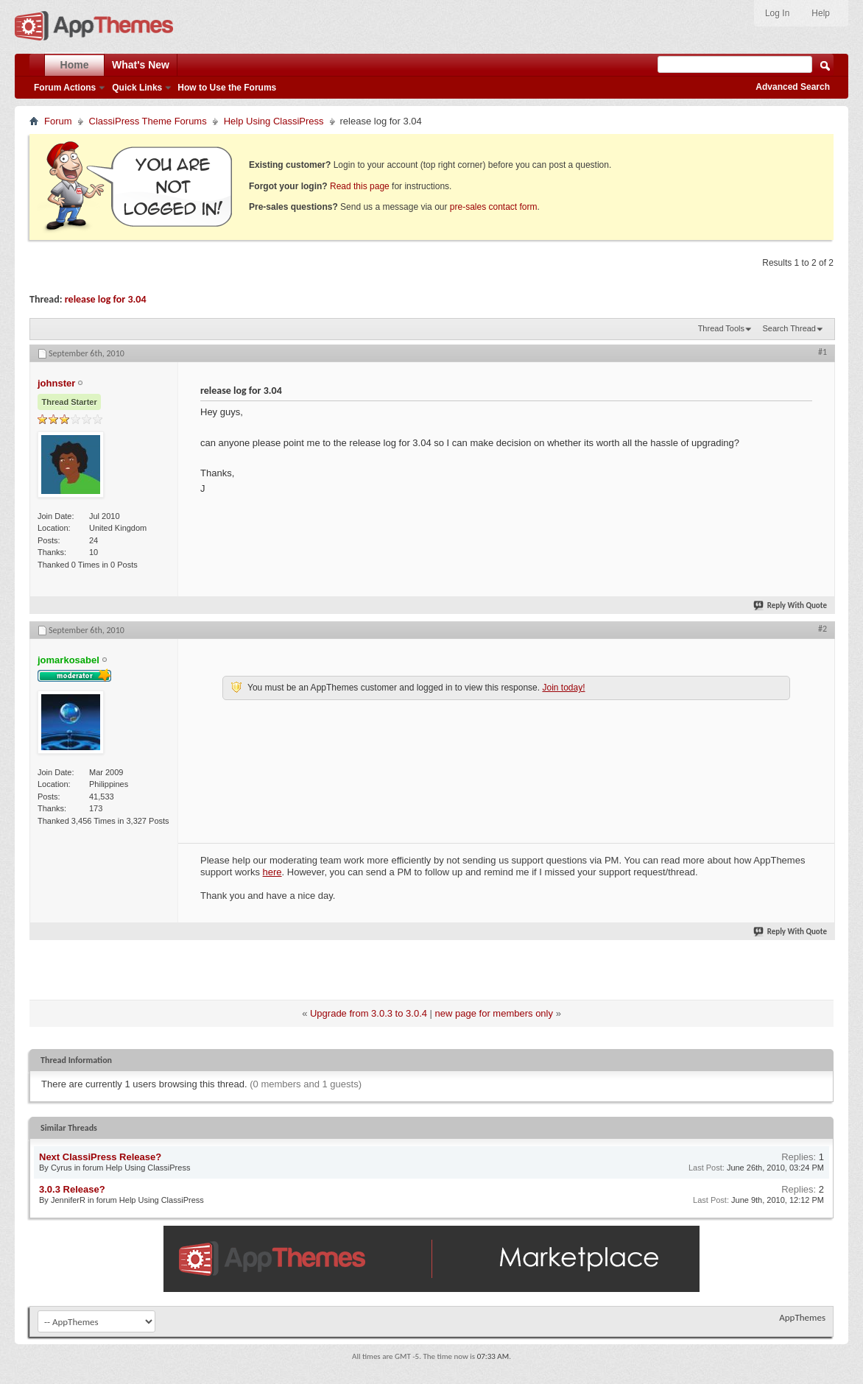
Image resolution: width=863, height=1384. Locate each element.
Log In (777, 13)
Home (74, 65)
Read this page (360, 186)
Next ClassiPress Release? (100, 1156)
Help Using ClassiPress (274, 121)
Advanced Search (792, 87)
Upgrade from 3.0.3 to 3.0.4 (368, 1013)
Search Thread (789, 328)
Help (820, 13)
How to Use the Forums (226, 87)
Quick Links (137, 87)
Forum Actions (65, 87)
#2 (822, 629)
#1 (822, 352)
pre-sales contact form (494, 207)
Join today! (563, 687)
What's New (140, 65)
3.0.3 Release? (72, 1189)
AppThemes (802, 1317)
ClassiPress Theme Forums (148, 121)
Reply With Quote (791, 605)
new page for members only (494, 1013)
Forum (58, 121)
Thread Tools (721, 328)
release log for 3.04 (106, 299)
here (272, 872)
